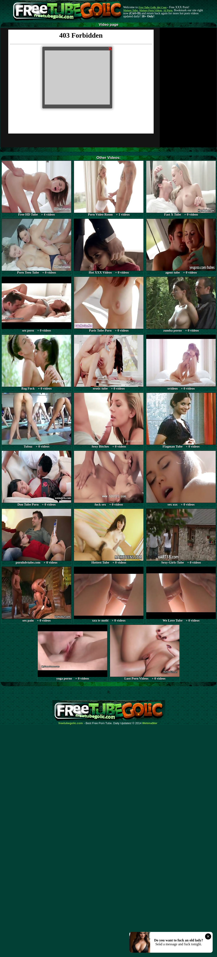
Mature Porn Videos (150, 10)
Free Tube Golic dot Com (152, 7)
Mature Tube (130, 10)
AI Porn (168, 10)
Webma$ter (150, 723)
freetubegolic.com (71, 723)
